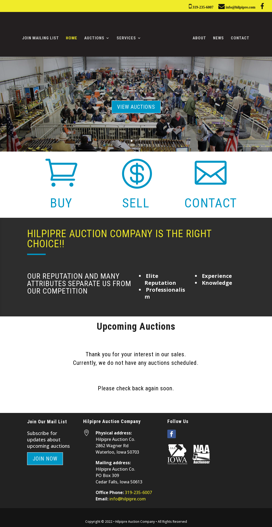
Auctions (96, 37)
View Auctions (136, 105)
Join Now (45, 457)
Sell (136, 201)
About (197, 37)
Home (73, 37)
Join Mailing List (42, 37)
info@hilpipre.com (236, 6)
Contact (238, 37)
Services (128, 37)
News (216, 37)
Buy (61, 201)
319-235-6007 (201, 6)
